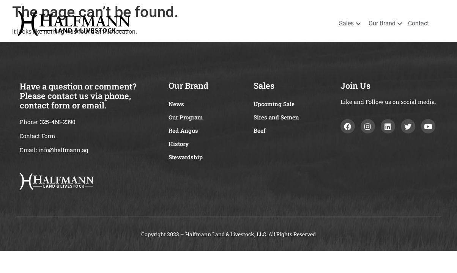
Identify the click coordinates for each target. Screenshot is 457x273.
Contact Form (37, 136)
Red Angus (183, 130)
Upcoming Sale (274, 104)
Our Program (186, 117)
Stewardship (186, 157)
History (179, 143)
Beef (260, 130)
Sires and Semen (276, 117)
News (176, 104)
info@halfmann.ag (63, 150)
